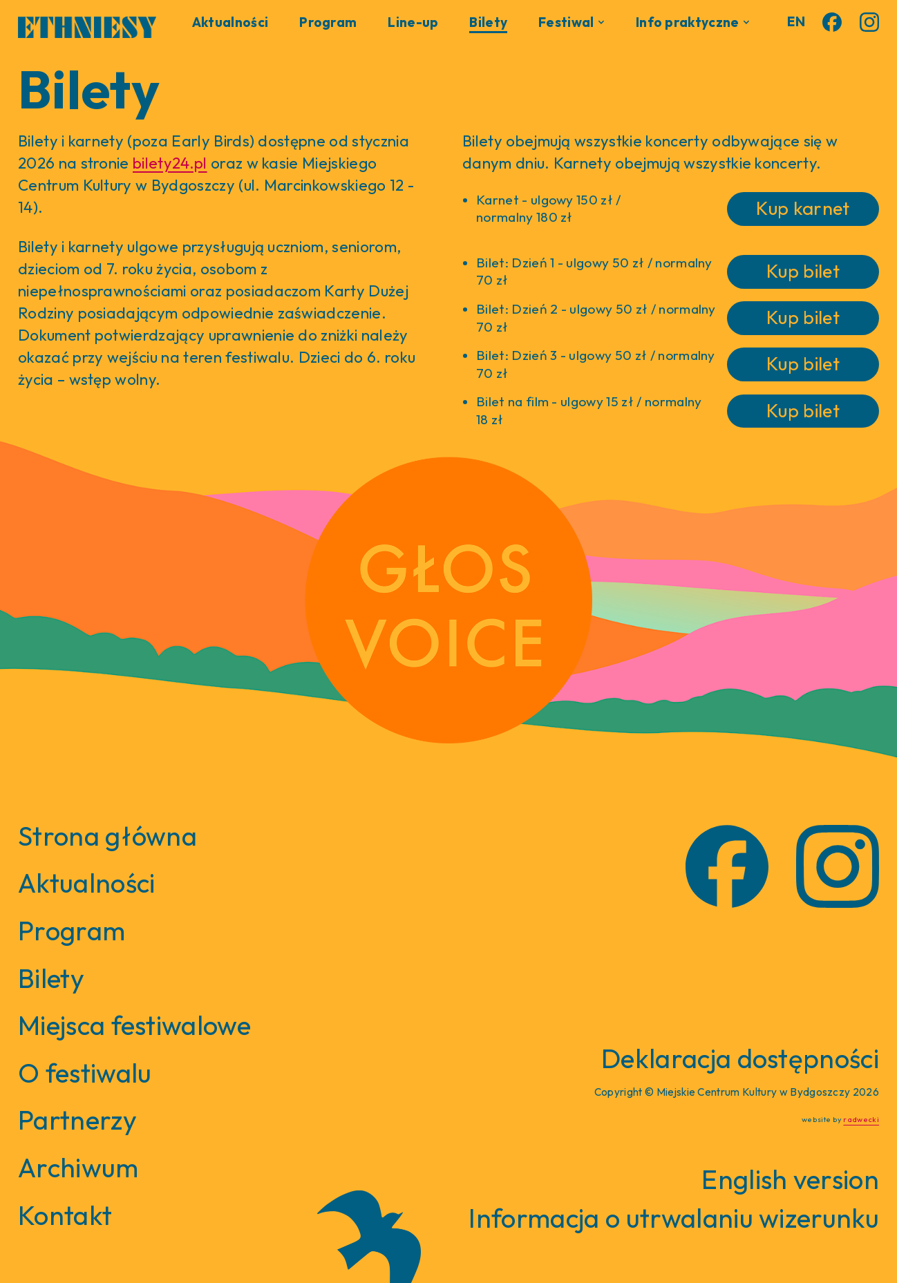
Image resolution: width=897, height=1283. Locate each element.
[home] (87, 24)
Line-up (413, 22)
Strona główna (107, 836)
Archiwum (78, 1167)
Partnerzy (77, 1120)
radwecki (861, 1119)
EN (796, 21)
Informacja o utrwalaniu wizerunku (674, 1218)
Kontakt (65, 1215)
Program (328, 22)
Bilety (488, 22)
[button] (571, 22)
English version (790, 1179)
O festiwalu (85, 1073)
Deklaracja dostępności (740, 1058)
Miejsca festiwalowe (134, 1025)
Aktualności (230, 22)
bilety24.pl (170, 163)
